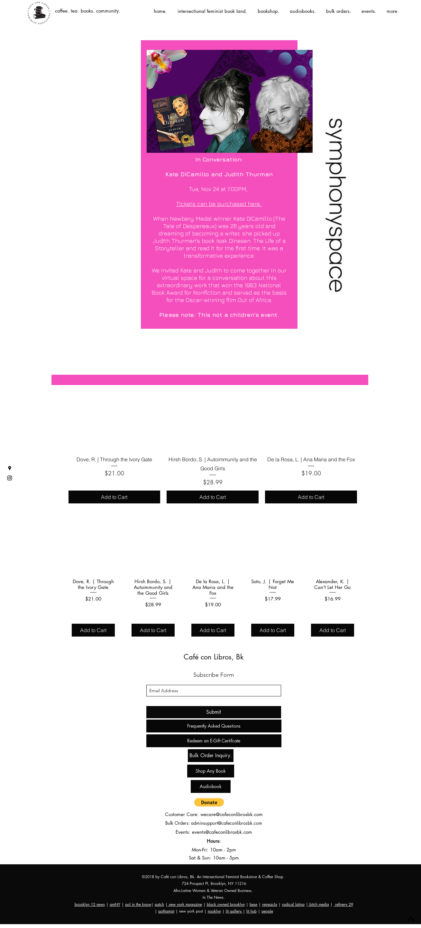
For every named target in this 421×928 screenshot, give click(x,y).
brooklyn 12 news (90, 904)
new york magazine (185, 904)
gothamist (166, 911)
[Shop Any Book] (210, 771)
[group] (213, 430)
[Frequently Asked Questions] (213, 726)
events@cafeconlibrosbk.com (222, 832)
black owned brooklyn (226, 904)
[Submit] (213, 712)
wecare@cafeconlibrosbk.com (231, 814)
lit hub (251, 911)
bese (253, 904)
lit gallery (234, 911)
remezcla (269, 904)
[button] (209, 802)
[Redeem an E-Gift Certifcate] (213, 740)
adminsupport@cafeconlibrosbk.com (226, 823)
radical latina (293, 904)
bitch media (318, 904)
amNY (115, 904)
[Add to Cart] (114, 497)
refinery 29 (343, 904)
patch (159, 904)
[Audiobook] (211, 786)
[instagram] (9, 478)
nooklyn (214, 911)
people (267, 911)
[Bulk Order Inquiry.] (210, 755)
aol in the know (138, 904)
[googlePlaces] (9, 468)
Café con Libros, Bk (213, 656)
